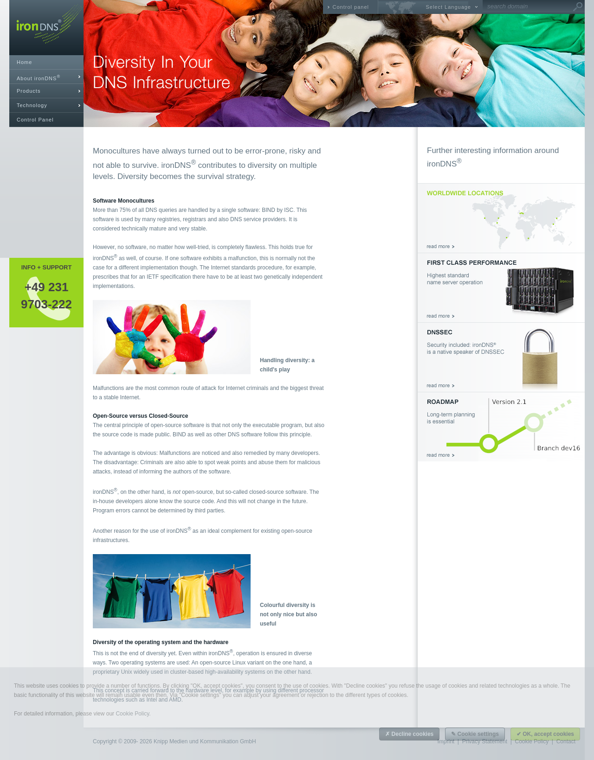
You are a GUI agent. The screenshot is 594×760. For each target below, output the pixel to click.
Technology (32, 105)
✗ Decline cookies (409, 734)
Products (28, 91)
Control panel (351, 7)
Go (578, 7)
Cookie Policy (132, 713)
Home (24, 62)
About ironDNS (38, 77)
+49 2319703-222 (46, 295)
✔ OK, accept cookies (545, 734)
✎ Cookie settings (475, 734)
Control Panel (35, 119)
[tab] (46, 77)
